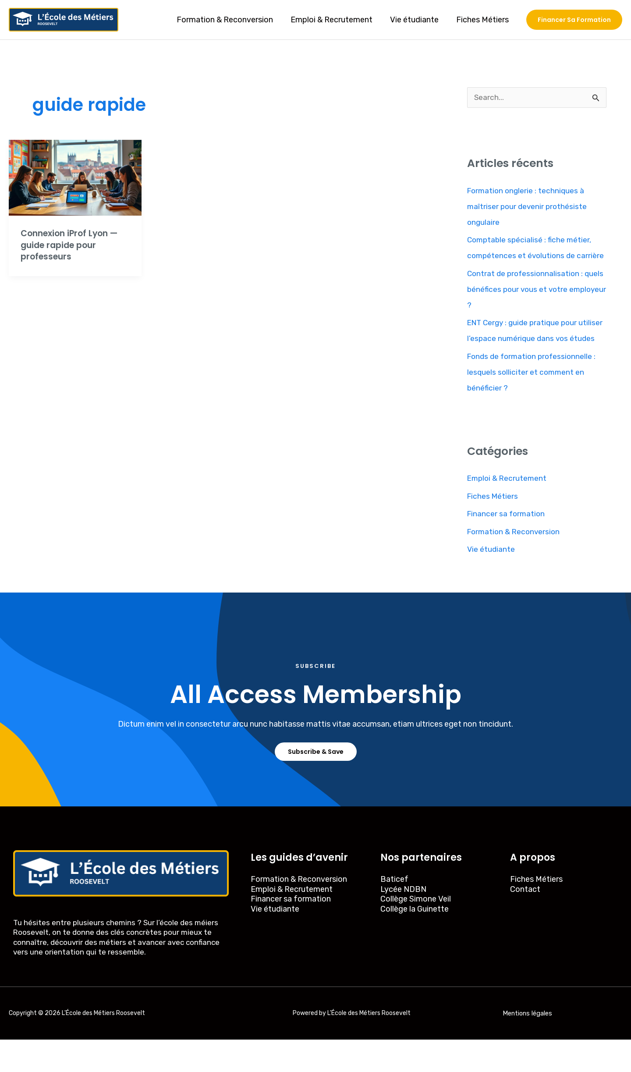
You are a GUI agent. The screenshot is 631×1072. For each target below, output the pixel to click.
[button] (574, 20)
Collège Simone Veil (415, 931)
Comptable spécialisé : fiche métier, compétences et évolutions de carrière (531, 256)
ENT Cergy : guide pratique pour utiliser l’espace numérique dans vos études (531, 355)
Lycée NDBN (403, 921)
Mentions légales (527, 1046)
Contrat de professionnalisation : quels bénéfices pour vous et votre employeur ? (529, 305)
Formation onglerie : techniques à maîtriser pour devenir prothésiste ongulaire (528, 206)
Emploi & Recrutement (336, 20)
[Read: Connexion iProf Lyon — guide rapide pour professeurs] (75, 177)
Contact (525, 921)
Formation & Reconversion (231, 20)
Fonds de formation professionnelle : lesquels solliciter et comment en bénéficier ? (534, 404)
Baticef (394, 911)
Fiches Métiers (483, 20)
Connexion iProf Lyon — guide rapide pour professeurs (72, 244)
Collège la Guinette (414, 941)
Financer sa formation (507, 546)
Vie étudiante (417, 20)
